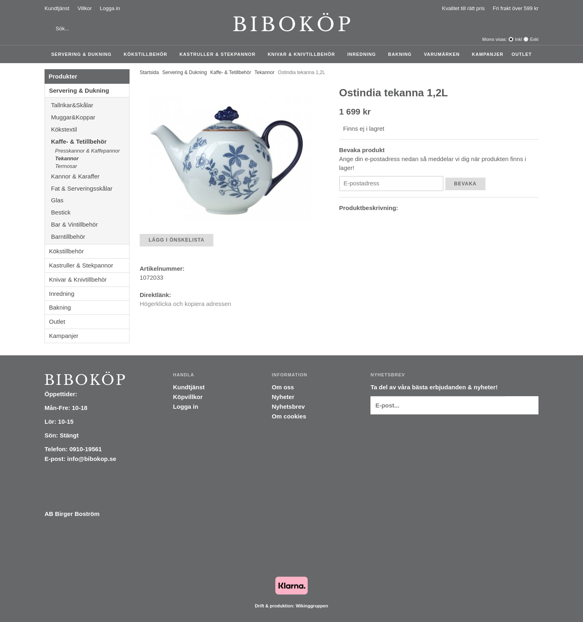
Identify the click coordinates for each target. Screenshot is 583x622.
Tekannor (67, 158)
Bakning (402, 54)
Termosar (66, 166)
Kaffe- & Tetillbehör (90, 141)
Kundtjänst (57, 8)
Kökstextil (90, 129)
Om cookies (289, 416)
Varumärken (444, 54)
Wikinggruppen (312, 605)
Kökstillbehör (148, 54)
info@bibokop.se (91, 458)
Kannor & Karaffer (90, 176)
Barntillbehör (68, 236)
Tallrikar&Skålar (90, 105)
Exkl (534, 39)
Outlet (521, 54)
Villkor (84, 8)
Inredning (363, 54)
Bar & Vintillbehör (90, 224)
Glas (90, 200)
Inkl (518, 39)
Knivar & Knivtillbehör (303, 54)
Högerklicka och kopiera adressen (185, 303)
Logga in (110, 8)
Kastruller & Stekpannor (219, 54)
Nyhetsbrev (288, 406)
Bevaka (465, 184)
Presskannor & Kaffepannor (87, 151)
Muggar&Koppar (90, 117)
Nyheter (283, 396)
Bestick (90, 212)
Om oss (283, 387)
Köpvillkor (187, 396)
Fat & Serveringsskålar (90, 188)
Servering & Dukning (83, 54)
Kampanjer (488, 54)
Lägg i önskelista (176, 240)
